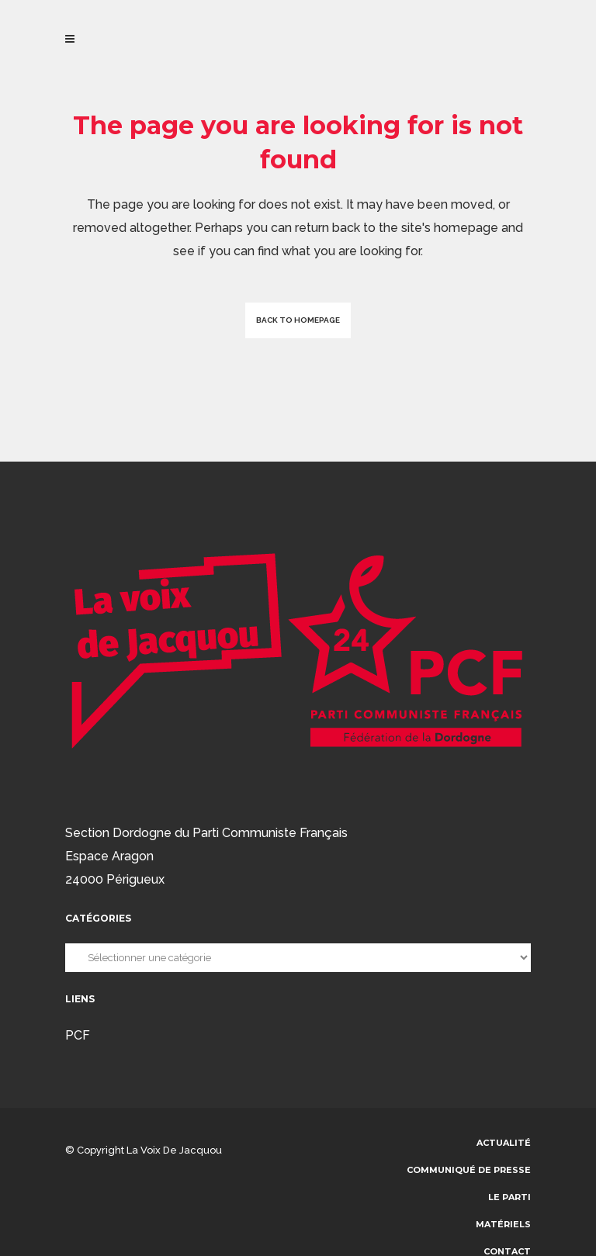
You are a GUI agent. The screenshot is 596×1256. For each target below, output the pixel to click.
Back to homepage (298, 320)
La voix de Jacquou (174, 1150)
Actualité (503, 1142)
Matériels (503, 1224)
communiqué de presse (469, 1169)
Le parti (509, 1197)
